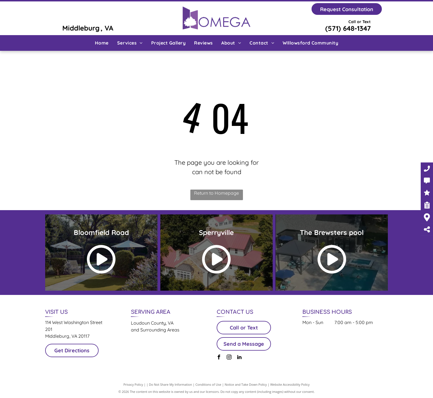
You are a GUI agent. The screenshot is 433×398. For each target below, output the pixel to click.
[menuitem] (102, 43)
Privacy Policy (133, 384)
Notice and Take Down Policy (246, 384)
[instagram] (229, 357)
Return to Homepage (216, 193)
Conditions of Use (208, 384)
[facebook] (219, 357)
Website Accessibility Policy (290, 384)
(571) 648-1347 (348, 28)
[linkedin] (239, 357)
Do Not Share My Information (170, 384)
